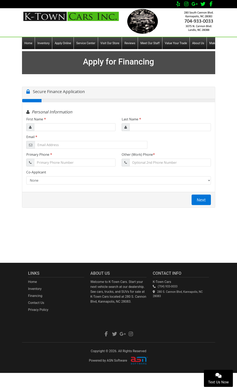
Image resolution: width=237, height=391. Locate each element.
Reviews (129, 43)
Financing (35, 296)
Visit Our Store (110, 43)
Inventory (43, 43)
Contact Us (36, 303)
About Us (198, 43)
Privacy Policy (38, 310)
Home (28, 43)
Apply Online (63, 43)
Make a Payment (220, 43)
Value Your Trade (176, 43)
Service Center (85, 43)
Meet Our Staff (150, 43)
